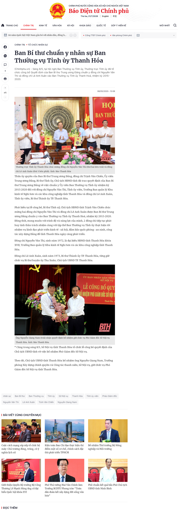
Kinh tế (43, 25)
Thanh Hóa (77, 396)
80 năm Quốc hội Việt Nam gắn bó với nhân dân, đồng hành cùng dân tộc (37, 35)
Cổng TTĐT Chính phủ (94, 35)
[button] (71, 35)
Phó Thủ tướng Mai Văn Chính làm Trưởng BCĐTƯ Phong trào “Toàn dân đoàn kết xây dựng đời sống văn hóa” (64, 490)
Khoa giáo (85, 25)
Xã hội (70, 25)
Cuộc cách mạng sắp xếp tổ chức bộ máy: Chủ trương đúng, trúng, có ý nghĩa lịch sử (20, 449)
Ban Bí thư (20, 396)
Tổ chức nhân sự (38, 44)
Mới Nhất (165, 25)
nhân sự (7, 396)
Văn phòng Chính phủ (121, 35)
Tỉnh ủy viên (92, 396)
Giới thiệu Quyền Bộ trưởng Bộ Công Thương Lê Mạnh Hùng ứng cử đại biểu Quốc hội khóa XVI (21, 488)
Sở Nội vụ (63, 396)
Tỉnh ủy (51, 396)
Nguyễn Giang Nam (67, 402)
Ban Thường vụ (36, 396)
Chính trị (28, 25)
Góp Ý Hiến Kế (118, 25)
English (105, 16)
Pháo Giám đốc (109, 396)
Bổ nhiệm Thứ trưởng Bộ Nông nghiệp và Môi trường (104, 447)
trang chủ (9, 25)
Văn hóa (57, 25)
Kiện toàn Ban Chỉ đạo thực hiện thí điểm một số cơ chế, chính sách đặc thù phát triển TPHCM (64, 449)
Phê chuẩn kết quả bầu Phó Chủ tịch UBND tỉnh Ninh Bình (107, 487)
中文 (115, 16)
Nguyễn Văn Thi (11, 402)
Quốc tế (101, 25)
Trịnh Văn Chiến (46, 402)
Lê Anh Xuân (29, 402)
